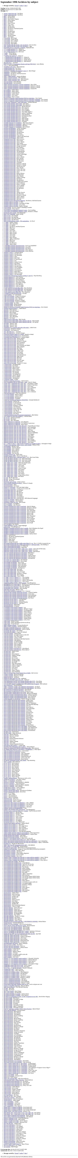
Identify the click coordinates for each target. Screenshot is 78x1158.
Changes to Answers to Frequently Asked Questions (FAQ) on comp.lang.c (22, 307)
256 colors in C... (8, 62)
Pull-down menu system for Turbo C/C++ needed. (16, 811)
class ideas (6, 323)
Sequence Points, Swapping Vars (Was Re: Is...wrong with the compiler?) (22, 857)
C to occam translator (9, 394)
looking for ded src (8, 677)
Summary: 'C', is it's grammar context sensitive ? (16, 958)
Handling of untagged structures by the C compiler (16, 528)
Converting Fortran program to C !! (12, 335)
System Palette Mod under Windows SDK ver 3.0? (16, 984)
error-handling (7, 446)
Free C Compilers (8, 503)
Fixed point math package (10, 482)
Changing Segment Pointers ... (11, 308)
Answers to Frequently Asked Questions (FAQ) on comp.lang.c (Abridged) (22, 99)
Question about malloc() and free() (12, 823)
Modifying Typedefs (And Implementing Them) (15, 695)
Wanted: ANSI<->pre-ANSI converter (13, 1111)
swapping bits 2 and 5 (9, 969)
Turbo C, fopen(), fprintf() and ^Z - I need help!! (16, 1066)
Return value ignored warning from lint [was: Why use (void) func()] (21, 841)
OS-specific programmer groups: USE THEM (15, 760)
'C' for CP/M (7, 38)
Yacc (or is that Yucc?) (9, 1145)
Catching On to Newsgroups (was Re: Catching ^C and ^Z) (18, 275)
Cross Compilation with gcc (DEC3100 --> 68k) (15, 382)
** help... (6, 53)
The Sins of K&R (8, 998)
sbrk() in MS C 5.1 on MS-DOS (12, 846)
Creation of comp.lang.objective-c (12, 380)
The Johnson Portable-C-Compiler (12, 994)
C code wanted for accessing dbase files (13, 288)
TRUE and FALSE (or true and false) (13, 1060)
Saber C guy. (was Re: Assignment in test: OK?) (15, 845)
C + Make (6, 222)
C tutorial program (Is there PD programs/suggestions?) (17, 415)
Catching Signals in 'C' (9, 277)
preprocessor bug (8, 798)
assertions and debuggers (10, 128)
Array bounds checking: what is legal (13, 103)
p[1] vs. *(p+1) (7, 763)
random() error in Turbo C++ (11, 824)
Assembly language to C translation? (13, 124)
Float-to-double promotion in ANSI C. (13, 483)
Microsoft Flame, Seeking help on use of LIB (15, 692)
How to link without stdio (10, 569)
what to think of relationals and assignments (14, 1115)
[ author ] (21, 5)
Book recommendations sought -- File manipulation (16, 221)
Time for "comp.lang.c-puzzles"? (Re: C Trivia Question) (18, 1009)
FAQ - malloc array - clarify (11, 462)
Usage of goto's (8, 1086)
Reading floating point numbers (11, 835)
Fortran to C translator (9, 499)
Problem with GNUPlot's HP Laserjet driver (14, 809)
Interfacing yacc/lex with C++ (11, 599)
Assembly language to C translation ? (13, 122)
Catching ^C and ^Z (9, 252)
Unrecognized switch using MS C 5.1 (13, 1081)
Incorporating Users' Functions (11, 587)
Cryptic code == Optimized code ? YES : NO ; (15, 383)
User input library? (8, 1095)
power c (6, 793)
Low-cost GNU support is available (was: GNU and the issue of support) (21, 684)
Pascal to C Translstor (9, 785)
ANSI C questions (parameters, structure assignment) (17, 84)
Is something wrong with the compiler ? (13, 607)
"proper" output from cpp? (10, 13)
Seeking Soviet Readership (10, 849)
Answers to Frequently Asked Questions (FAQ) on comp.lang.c (19, 98)
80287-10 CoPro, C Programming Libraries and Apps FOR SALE (20, 64)
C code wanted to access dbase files (12, 292)
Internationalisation (8, 604)
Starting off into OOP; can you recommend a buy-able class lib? (19, 933)
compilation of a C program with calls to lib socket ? (17, 327)
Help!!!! (6, 535)
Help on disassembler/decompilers (12, 546)
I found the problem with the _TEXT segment (15, 583)
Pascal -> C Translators (9, 781)
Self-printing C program (10, 850)
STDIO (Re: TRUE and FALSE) (12, 935)
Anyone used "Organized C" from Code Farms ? (16, 102)
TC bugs (6, 988)
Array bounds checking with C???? (12, 106)
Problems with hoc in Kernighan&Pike (13, 808)
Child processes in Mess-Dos (11, 319)
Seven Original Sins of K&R (11, 861)
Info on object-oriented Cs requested (13, 591)
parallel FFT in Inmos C (10, 779)
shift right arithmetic (9, 916)
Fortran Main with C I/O (10, 490)
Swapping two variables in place (12, 972)
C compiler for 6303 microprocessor (13, 293)
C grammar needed (8, 303)
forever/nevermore (8, 484)
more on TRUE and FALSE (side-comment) (14, 700)
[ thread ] (16, 5)
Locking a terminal (8, 674)
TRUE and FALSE (8, 1011)
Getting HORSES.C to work (11, 525)
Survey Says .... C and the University (13, 968)
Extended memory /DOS (10, 456)
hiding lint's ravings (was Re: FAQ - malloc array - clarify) (18, 548)
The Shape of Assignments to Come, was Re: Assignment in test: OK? (21, 996)
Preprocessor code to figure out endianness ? (15, 802)
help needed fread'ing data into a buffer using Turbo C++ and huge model (22, 544)
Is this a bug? (7, 621)
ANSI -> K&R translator (10, 76)
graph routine (7, 527)
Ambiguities (7, 72)
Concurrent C (7, 329)
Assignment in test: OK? (10, 139)
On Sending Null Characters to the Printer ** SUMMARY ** (19, 749)
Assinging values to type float (11, 202)
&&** (5, 16)
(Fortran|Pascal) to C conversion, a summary (15, 47)
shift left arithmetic (8, 908)
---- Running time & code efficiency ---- (14, 57)
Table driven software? (9, 987)
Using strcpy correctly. (9, 1097)
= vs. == (6, 65)
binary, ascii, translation (10, 214)
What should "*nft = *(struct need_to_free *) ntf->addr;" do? (19, 1112)
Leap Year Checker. (8, 633)
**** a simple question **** (11, 49)
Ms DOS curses (8, 731)
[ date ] (25, 5)
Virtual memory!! (8, 1099)
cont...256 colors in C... (9, 331)
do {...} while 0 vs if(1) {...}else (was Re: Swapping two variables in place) (22, 443)
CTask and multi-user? (9, 393)
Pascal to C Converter (9, 782)
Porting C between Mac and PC (11, 790)
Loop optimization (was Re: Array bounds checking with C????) (19, 681)
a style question (8, 207)
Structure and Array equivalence (12, 946)
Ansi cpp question (8, 81)
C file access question (9, 296)
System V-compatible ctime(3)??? (12, 985)
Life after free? (7, 651)
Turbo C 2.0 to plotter (9, 1074)
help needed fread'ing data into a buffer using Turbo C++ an (18, 543)
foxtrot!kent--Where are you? (11, 502)
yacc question (7, 1146)
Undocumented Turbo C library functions (14, 1080)
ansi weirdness (7, 90)
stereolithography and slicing (11, 943)
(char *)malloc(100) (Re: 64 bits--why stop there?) (16, 45)
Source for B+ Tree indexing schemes (13, 927)
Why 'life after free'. (9, 1123)
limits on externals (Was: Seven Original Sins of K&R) (17, 673)
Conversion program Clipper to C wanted (14, 334)
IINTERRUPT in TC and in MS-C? (12, 584)
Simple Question (8, 923)
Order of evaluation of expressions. (12, 750)
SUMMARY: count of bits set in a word (13, 965)
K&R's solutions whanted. (10, 625)
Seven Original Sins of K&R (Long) (13, 862)
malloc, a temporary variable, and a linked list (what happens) (19, 686)
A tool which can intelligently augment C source (16, 210)
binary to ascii (7, 215)
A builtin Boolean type (9, 69)
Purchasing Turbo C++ (9, 812)
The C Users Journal (9, 991)
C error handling (8, 294)
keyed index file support (10, 630)
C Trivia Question (8, 401)
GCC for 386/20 (8, 524)
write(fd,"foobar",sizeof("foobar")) (12, 1144)
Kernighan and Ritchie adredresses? (12, 628)
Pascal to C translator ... (10, 783)
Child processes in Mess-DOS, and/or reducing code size (18, 320)
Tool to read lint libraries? (10, 1010)
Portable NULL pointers (10, 787)
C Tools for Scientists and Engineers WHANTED (16, 400)
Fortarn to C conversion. (10, 487)
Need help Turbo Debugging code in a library (15, 746)
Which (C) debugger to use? (11, 1118)
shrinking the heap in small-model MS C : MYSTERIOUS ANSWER (21, 921)
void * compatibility (9, 1101)
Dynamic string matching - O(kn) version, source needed (18, 445)
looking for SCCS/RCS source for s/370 (13, 679)
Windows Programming (10, 1141)
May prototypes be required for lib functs (14, 689)
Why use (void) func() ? (10, 1125)
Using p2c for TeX (8, 1096)
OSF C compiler (8, 761)
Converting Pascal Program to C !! (12, 337)
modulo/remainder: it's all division (12, 699)
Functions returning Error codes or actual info (15, 506)
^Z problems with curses (10, 66)
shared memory (8, 892)
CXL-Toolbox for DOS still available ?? (14, 416)
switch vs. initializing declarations (12, 979)
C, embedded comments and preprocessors (14, 245)
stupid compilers (8, 948)
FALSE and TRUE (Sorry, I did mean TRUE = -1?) (16, 457)
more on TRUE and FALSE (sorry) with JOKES (15, 726)
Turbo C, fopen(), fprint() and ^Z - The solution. (15, 1063)
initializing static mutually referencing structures (16, 592)
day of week (7, 417)
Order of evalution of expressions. (12, 752)
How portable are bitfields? (10, 562)
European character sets (10, 454)
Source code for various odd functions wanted (15, 925)
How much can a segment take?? (12, 559)
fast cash (6, 477)
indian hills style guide (9, 589)
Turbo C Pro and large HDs (10, 1078)
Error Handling (7, 447)
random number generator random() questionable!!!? (17, 832)
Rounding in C (7, 843)
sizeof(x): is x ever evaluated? (11, 924)
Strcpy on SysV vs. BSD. (10, 944)
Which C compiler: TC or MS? (11, 1121)
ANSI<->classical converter (11, 77)
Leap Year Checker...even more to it (12, 648)
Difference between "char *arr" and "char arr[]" (15, 426)
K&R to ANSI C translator (10, 626)
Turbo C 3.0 (7, 1077)
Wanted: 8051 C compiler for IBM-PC (13, 1107)
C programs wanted (8, 379)
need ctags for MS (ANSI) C (11, 745)
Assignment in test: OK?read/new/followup (14, 200)
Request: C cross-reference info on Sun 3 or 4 (15, 839)
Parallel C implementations (10, 778)
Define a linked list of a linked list (12, 421)
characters (6, 309)
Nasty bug (6, 734)
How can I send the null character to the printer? (15, 553)
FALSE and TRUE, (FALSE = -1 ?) (12, 458)
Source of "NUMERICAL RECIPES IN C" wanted (16, 931)
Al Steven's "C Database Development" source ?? (16, 71)
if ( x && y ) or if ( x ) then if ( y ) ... (13, 577)
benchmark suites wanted (10, 213)
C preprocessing (8, 364)
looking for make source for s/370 (12, 678)
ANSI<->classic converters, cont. (12, 79)
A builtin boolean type (9, 68)
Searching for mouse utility (10, 847)
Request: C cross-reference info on (12, 838)
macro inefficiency (8, 685)
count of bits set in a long (10, 338)
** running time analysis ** (11, 56)
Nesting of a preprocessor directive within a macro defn (17, 748)
